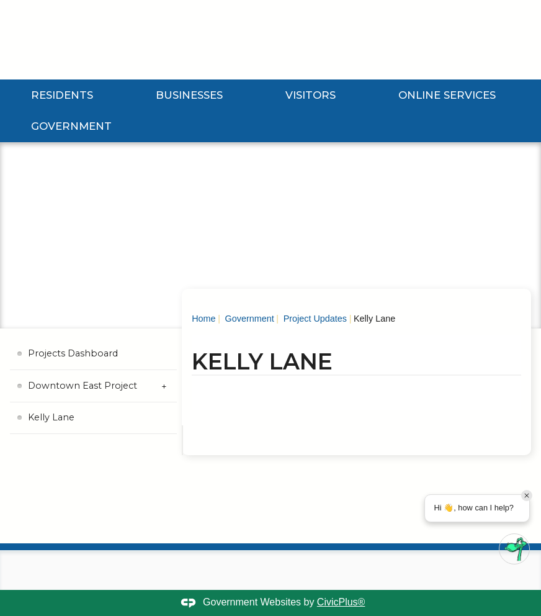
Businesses (189, 95)
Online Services (447, 95)
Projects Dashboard (73, 353)
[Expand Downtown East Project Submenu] (164, 386)
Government (71, 126)
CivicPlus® (341, 602)
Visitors (310, 95)
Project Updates (314, 319)
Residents (62, 95)
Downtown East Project (82, 385)
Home (203, 319)
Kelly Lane (51, 417)
